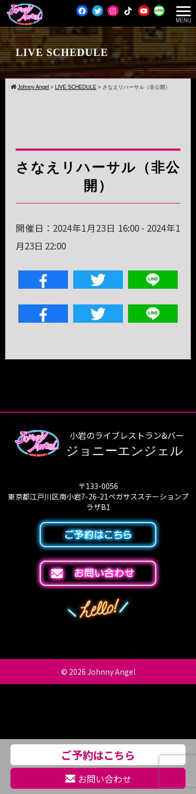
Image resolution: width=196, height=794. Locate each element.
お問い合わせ (98, 778)
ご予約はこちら (97, 755)
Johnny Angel (111, 671)
